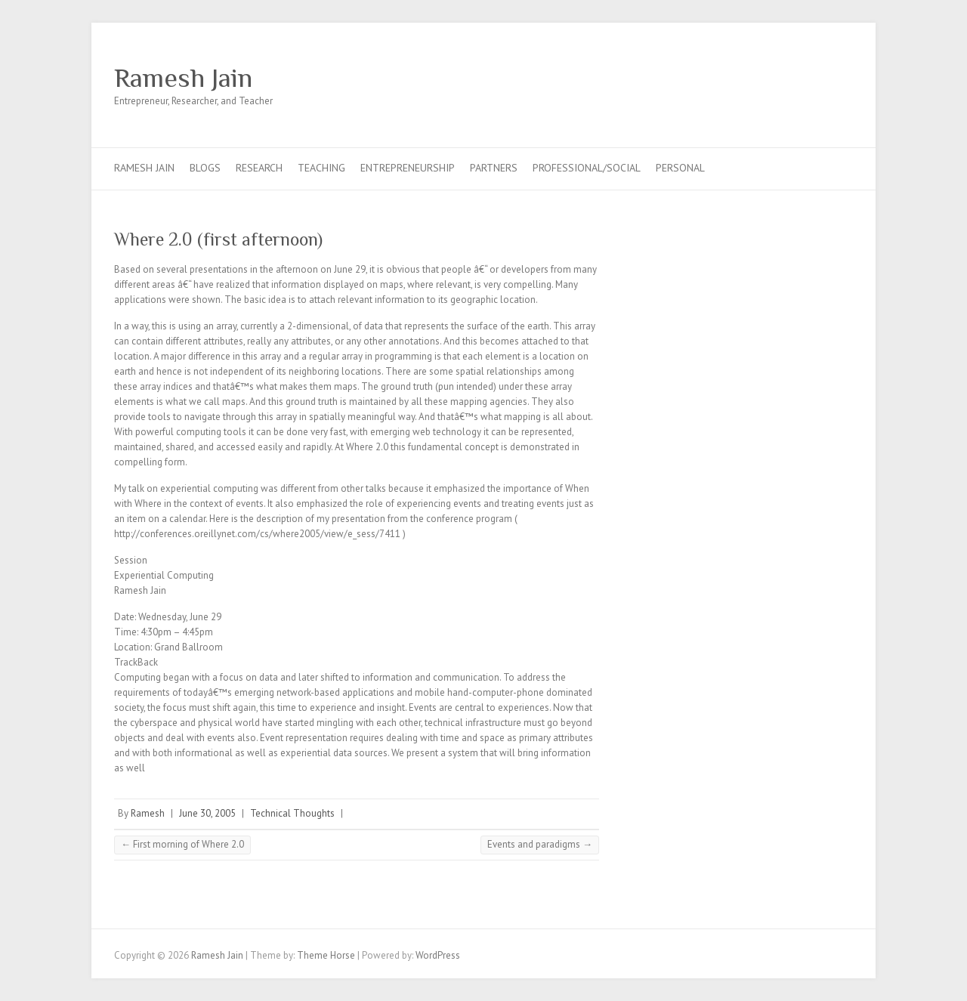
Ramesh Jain (183, 78)
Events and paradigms (539, 844)
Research (259, 168)
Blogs (205, 168)
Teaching (321, 168)
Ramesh (148, 813)
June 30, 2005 (207, 813)
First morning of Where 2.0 (182, 844)
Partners (493, 168)
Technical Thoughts (292, 813)
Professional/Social (587, 168)
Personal (680, 168)
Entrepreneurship (407, 168)
